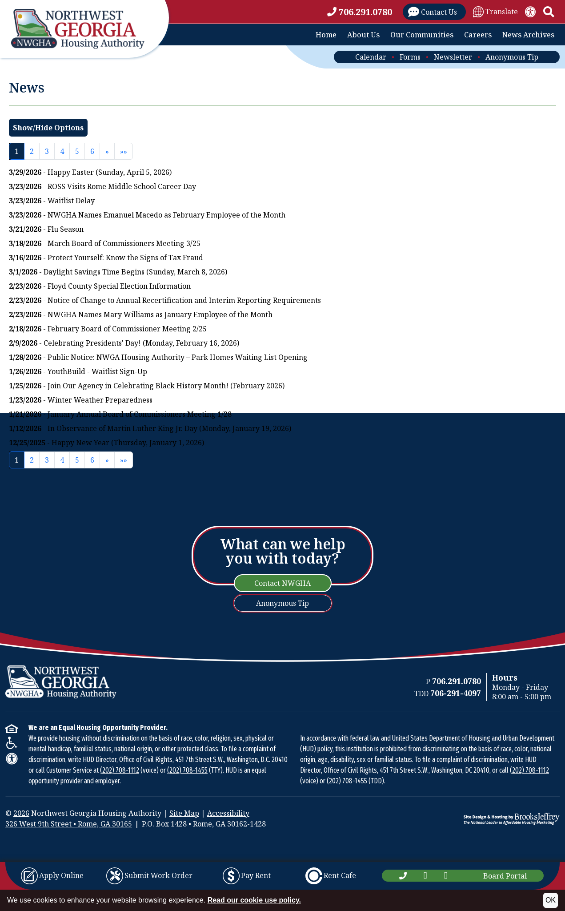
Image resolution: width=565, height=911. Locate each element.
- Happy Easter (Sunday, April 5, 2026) (90, 172)
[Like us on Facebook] (425, 875)
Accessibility (228, 813)
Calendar (370, 57)
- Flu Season (46, 229)
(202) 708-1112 (119, 770)
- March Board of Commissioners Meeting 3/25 (104, 243)
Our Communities (421, 35)
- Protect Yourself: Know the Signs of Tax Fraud (106, 257)
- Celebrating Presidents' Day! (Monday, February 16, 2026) (124, 343)
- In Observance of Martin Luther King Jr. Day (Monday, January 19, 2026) (150, 428)
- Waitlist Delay (52, 201)
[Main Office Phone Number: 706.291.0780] (403, 875)
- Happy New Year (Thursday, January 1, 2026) (106, 442)
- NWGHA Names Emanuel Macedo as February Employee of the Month (147, 215)
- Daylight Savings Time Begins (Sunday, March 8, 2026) (118, 272)
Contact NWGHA (282, 583)
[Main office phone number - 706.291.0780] (361, 11)
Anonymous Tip (511, 57)
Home (326, 35)
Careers (478, 35)
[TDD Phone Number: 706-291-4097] (455, 693)
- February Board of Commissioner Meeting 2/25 (108, 329)
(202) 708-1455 (187, 770)
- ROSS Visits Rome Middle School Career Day (102, 186)
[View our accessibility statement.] (530, 11)
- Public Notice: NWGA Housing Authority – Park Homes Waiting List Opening (158, 357)
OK (550, 900)
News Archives (528, 35)
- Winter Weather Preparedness (80, 400)
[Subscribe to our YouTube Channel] (446, 875)
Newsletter (453, 57)
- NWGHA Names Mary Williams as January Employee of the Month (140, 314)
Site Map (184, 813)
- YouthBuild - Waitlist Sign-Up (78, 371)
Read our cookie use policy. (254, 900)
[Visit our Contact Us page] (434, 12)
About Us (363, 35)
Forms (410, 57)
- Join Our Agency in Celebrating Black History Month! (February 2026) (147, 386)
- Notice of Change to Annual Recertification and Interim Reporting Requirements (165, 300)
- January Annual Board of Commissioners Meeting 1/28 (120, 414)
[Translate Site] (495, 11)
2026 (21, 813)
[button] (548, 11)
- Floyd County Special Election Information (100, 286)
